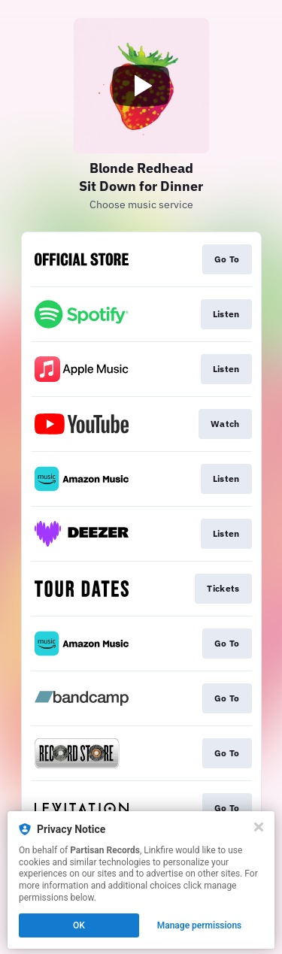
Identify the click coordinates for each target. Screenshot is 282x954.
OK (79, 925)
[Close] (259, 827)
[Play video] (141, 86)
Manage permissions (199, 925)
